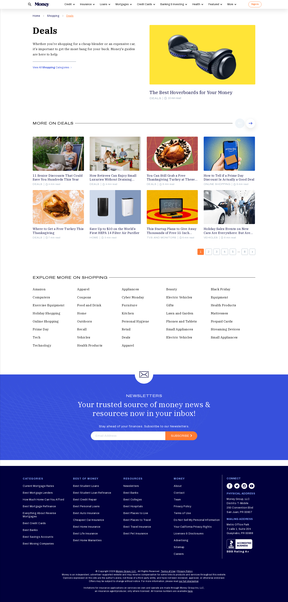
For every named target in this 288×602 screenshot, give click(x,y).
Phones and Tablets (181, 321)
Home (36, 16)
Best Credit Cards (34, 523)
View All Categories (52, 67)
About (178, 486)
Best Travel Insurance (137, 526)
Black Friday (220, 289)
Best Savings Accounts (38, 537)
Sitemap (179, 547)
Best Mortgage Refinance (39, 506)
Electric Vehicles (179, 297)
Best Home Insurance (86, 526)
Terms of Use (182, 513)
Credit (68, 4)
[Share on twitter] (237, 486)
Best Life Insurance (85, 533)
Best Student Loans (86, 486)
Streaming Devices (225, 329)
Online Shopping (217, 184)
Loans (103, 4)
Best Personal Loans (86, 506)
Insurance (86, 4)
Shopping (53, 16)
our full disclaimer (189, 581)
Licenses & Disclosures (189, 533)
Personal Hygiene (135, 321)
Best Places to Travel (137, 520)
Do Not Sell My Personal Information (197, 520)
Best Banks (30, 530)
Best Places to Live (135, 513)
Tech (36, 337)
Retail (126, 329)
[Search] (29, 4)
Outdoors (84, 321)
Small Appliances (179, 329)
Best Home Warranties (87, 540)
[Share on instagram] (244, 486)
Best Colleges (132, 499)
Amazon (39, 289)
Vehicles (211, 237)
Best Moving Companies (38, 543)
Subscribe (180, 435)
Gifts (170, 305)
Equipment (219, 297)
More (230, 4)
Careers (179, 554)
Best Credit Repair (85, 499)
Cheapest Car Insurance (88, 520)
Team (177, 499)
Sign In (255, 4)
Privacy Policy (182, 506)
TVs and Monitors (161, 237)
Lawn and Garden (179, 313)
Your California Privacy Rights (193, 526)
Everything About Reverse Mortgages (39, 515)
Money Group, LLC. (126, 571)
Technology (42, 345)
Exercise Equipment (48, 305)
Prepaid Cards (222, 321)
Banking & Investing (172, 4)
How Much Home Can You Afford (43, 499)
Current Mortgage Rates (38, 486)
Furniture (129, 305)
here (190, 591)
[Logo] (42, 4)
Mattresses (219, 313)
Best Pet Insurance (135, 533)
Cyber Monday (133, 297)
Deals (70, 16)
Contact (179, 492)
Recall (82, 329)
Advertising (181, 540)
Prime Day (41, 329)
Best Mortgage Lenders (38, 492)
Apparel (83, 289)
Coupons (84, 297)
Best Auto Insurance (86, 513)
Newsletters (131, 486)
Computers (41, 297)
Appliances (130, 289)
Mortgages (122, 4)
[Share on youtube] (252, 486)
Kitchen (128, 313)
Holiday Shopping (46, 313)
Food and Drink (89, 305)
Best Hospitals (133, 506)
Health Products (223, 305)
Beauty (171, 289)
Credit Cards (144, 4)
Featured (213, 4)
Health (196, 4)
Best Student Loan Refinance (92, 492)
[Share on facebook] (230, 486)
